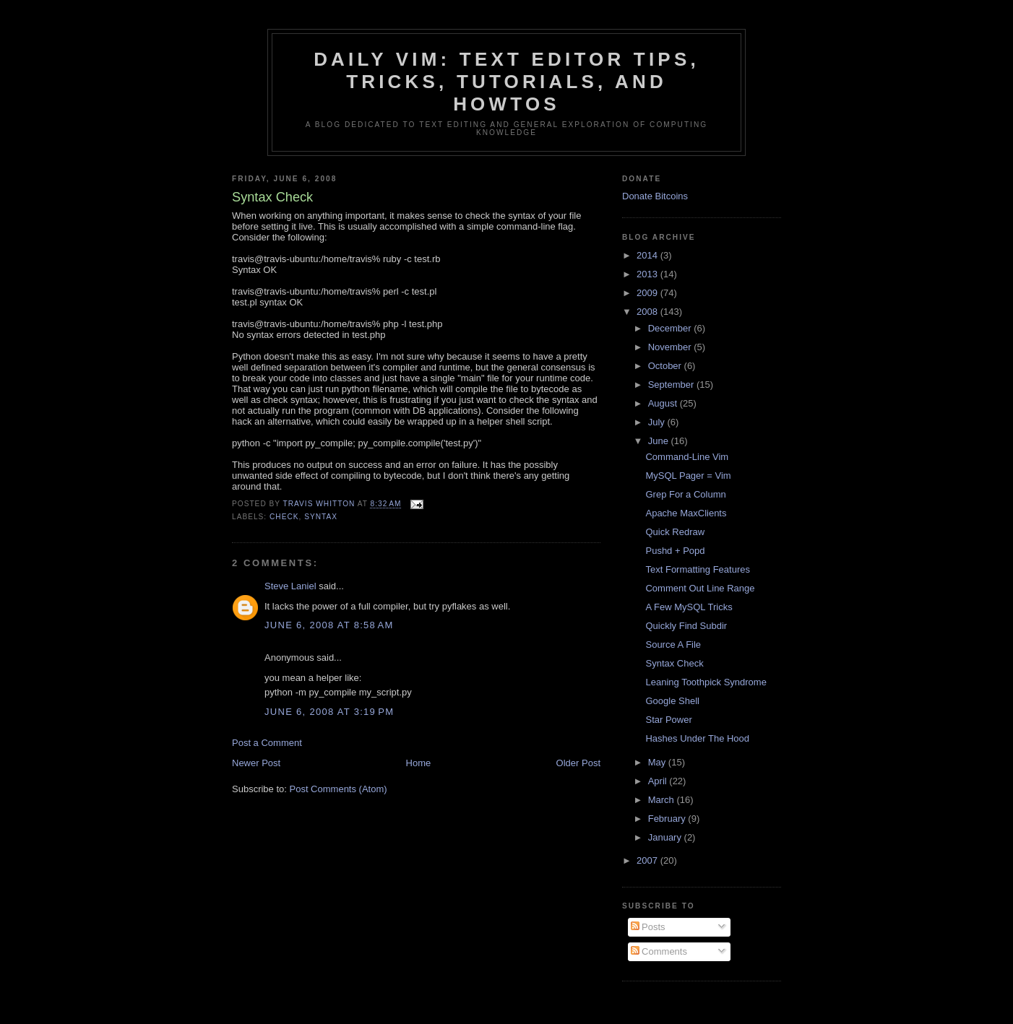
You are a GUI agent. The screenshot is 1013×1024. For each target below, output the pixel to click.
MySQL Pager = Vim (687, 475)
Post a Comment (267, 742)
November (671, 347)
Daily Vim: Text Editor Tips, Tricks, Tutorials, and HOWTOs (506, 81)
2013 (648, 274)
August (664, 403)
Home (418, 763)
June (659, 440)
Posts (648, 926)
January (666, 837)
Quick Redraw (674, 531)
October (666, 365)
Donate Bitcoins (655, 196)
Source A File (673, 644)
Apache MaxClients (685, 513)
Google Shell (672, 700)
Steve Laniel (290, 586)
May (658, 762)
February (668, 818)
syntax (320, 517)
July (658, 422)
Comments (659, 951)
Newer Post (256, 763)
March (662, 799)
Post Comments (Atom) (338, 789)
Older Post (578, 763)
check (284, 517)
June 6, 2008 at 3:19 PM (329, 711)
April (659, 781)
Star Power (668, 719)
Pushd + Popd (674, 550)
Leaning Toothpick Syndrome (705, 682)
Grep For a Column (685, 494)
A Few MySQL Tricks (688, 607)
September (672, 384)
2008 (648, 311)
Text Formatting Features (697, 569)
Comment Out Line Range (699, 588)
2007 (648, 860)
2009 (648, 292)
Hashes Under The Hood (697, 738)
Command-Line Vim (686, 456)
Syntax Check (674, 663)
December (671, 328)
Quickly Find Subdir (686, 625)
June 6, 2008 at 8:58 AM (329, 625)
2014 (648, 255)
